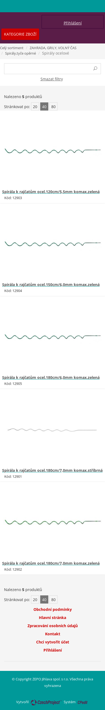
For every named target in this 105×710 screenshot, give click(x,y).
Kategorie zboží (20, 34)
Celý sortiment (11, 47)
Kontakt (52, 633)
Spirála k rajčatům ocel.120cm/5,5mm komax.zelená (51, 191)
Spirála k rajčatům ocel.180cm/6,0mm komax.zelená (51, 377)
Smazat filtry (51, 78)
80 (53, 106)
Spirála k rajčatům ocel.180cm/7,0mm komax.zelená (51, 563)
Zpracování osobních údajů (53, 625)
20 (35, 106)
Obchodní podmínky (52, 609)
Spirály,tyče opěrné (20, 53)
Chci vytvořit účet (52, 642)
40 (44, 106)
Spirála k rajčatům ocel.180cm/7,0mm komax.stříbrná (52, 470)
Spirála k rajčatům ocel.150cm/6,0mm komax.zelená (51, 284)
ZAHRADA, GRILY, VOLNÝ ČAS (53, 47)
